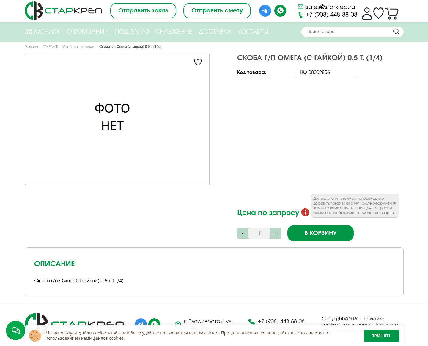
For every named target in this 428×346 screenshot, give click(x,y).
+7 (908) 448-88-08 (327, 15)
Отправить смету (217, 11)
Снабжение (173, 32)
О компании (88, 32)
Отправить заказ (143, 11)
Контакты (252, 32)
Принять (381, 336)
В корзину (320, 233)
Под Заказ (132, 32)
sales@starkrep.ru (326, 6)
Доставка (215, 32)
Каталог (43, 31)
